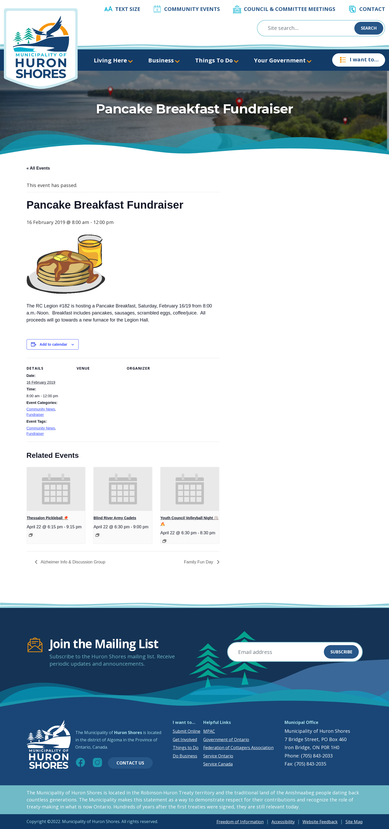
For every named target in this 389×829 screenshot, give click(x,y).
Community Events (192, 8)
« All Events (38, 168)
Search (369, 28)
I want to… (359, 60)
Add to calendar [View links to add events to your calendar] (53, 344)
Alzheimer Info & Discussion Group (73, 562)
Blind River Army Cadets (115, 518)
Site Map (354, 822)
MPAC (209, 731)
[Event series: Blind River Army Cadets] (97, 535)
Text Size (127, 8)
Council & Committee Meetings (289, 8)
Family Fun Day (199, 562)
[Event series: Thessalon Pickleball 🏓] (31, 535)
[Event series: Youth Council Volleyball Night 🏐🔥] (164, 541)
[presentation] (56, 489)
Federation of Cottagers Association (238, 747)
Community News (41, 409)
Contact (372, 8)
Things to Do (186, 747)
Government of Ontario (226, 739)
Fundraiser (35, 415)
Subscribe (341, 652)
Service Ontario (218, 756)
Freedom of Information (240, 822)
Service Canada (218, 764)
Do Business (185, 756)
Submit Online (186, 731)
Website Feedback (320, 822)
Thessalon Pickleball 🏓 (47, 518)
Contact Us (130, 763)
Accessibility (283, 822)
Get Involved (185, 739)
